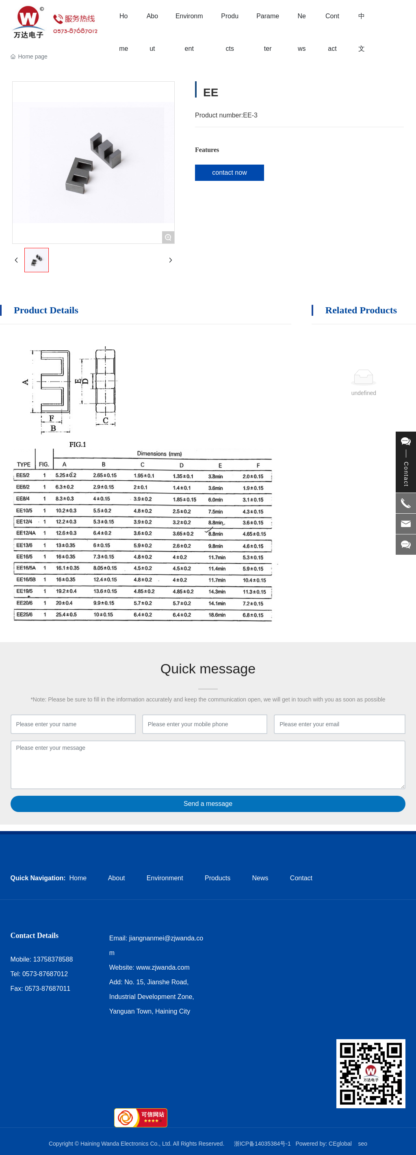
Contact (301, 878)
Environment (165, 878)
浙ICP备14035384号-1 (262, 1143)
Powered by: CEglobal (323, 1143)
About (116, 878)
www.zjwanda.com (163, 967)
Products (217, 878)
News (260, 878)
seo (362, 1143)
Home (78, 878)
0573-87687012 (45, 973)
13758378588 (53, 959)
